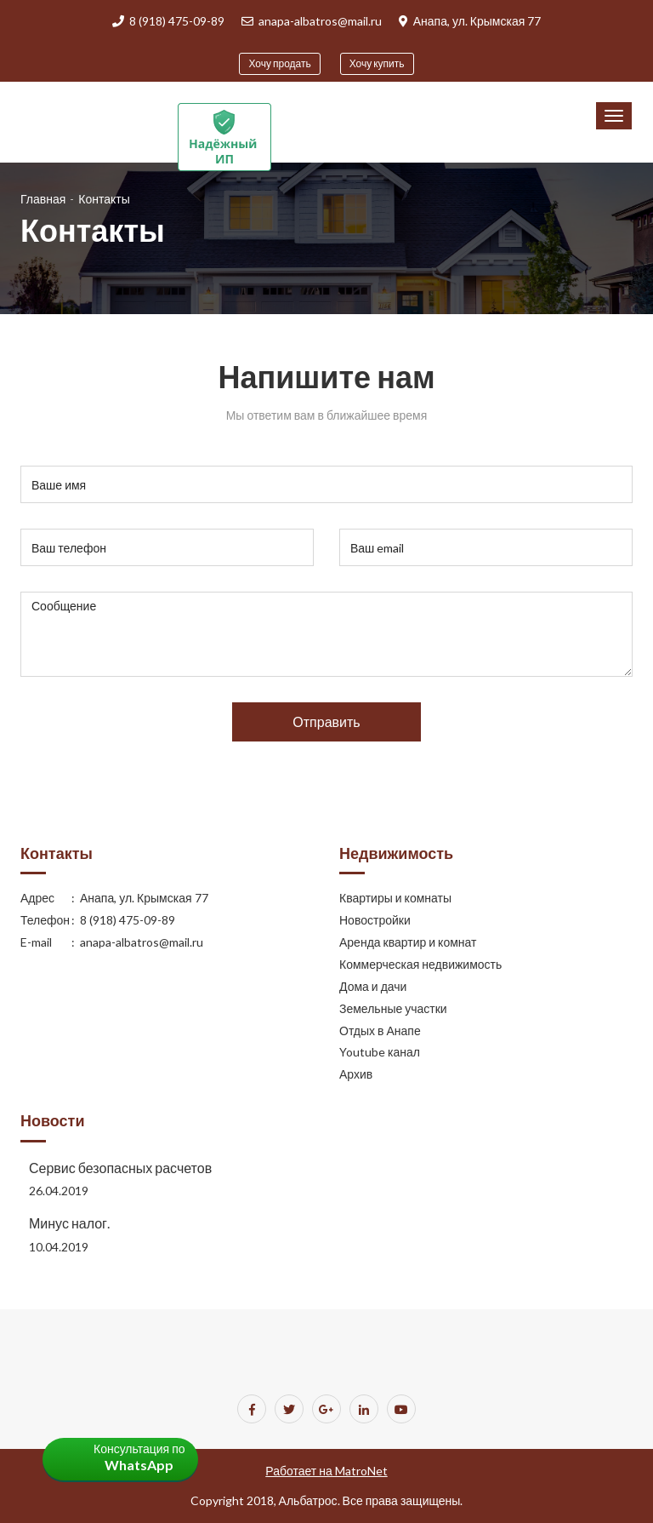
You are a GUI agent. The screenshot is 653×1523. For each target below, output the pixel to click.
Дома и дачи (372, 986)
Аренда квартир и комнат (407, 942)
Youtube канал (379, 1052)
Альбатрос (308, 1500)
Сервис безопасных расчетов (120, 1167)
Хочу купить (377, 63)
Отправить (326, 721)
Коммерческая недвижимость (420, 964)
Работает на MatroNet (326, 1470)
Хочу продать (279, 63)
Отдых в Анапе (380, 1030)
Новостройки (375, 920)
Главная (42, 199)
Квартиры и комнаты (395, 897)
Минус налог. (69, 1223)
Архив (355, 1074)
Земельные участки (393, 1008)
